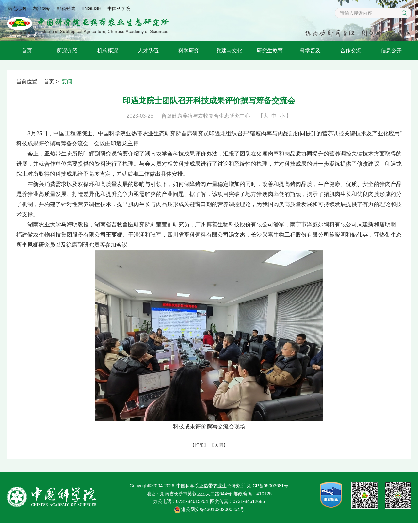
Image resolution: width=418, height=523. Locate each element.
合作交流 (350, 50)
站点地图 (17, 8)
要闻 (67, 81)
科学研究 (188, 50)
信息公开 (391, 50)
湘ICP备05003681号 (268, 485)
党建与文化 (229, 50)
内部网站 (41, 8)
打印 (199, 445)
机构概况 (107, 50)
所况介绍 (67, 50)
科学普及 (310, 50)
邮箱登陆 (66, 8)
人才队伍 (148, 50)
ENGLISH (91, 8)
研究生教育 (270, 50)
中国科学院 (118, 8)
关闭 (218, 445)
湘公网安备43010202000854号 (212, 509)
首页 (27, 50)
